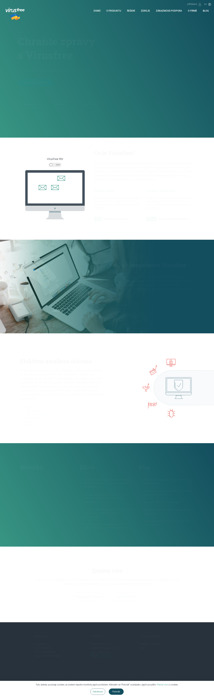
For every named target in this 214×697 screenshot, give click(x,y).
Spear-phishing (35, 414)
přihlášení (194, 4)
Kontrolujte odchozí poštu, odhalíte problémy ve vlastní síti (169, 512)
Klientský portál (150, 643)
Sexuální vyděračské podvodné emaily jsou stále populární (168, 481)
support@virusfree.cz (104, 647)
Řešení (131, 11)
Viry (28, 421)
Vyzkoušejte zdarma (35, 82)
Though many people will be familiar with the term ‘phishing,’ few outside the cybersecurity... (109, 513)
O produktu (113, 11)
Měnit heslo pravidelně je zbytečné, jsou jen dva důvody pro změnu (168, 493)
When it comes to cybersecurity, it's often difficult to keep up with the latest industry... (108, 526)
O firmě (192, 11)
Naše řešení (60, 104)
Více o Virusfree (122, 305)
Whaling (31, 417)
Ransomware (34, 410)
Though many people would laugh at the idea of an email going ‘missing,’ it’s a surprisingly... (106, 498)
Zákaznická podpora (169, 11)
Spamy (30, 407)
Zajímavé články (31, 104)
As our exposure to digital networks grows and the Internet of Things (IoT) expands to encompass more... (108, 483)
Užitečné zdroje (90, 104)
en (207, 4)
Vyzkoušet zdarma (168, 673)
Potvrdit (116, 691)
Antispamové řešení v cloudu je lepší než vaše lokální (166, 523)
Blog (206, 11)
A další (30, 424)
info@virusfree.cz (101, 643)
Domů (97, 11)
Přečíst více (162, 684)
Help (143, 647)
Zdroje (145, 11)
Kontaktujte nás (127, 597)
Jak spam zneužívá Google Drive (162, 502)
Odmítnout (98, 691)
